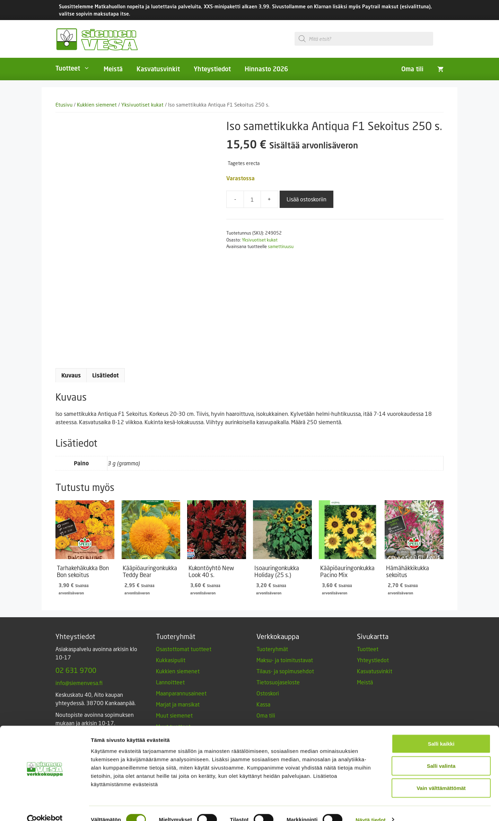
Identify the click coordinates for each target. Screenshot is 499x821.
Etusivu (63, 105)
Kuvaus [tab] (71, 375)
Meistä (113, 69)
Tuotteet (76, 68)
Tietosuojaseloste (278, 682)
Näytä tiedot (371, 807)
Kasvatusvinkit (158, 69)
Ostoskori (267, 693)
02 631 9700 (75, 670)
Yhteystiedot (212, 69)
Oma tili (412, 69)
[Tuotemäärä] (252, 199)
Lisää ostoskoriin (306, 199)
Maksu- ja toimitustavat (284, 660)
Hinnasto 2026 (266, 69)
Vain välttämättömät (441, 775)
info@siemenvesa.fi (79, 682)
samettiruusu (281, 246)
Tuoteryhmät (272, 649)
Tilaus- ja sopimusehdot (285, 671)
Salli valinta (441, 753)
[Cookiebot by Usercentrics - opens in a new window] (45, 807)
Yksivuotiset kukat (142, 105)
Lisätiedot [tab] (105, 375)
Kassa (263, 704)
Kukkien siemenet (97, 105)
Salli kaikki (441, 731)
